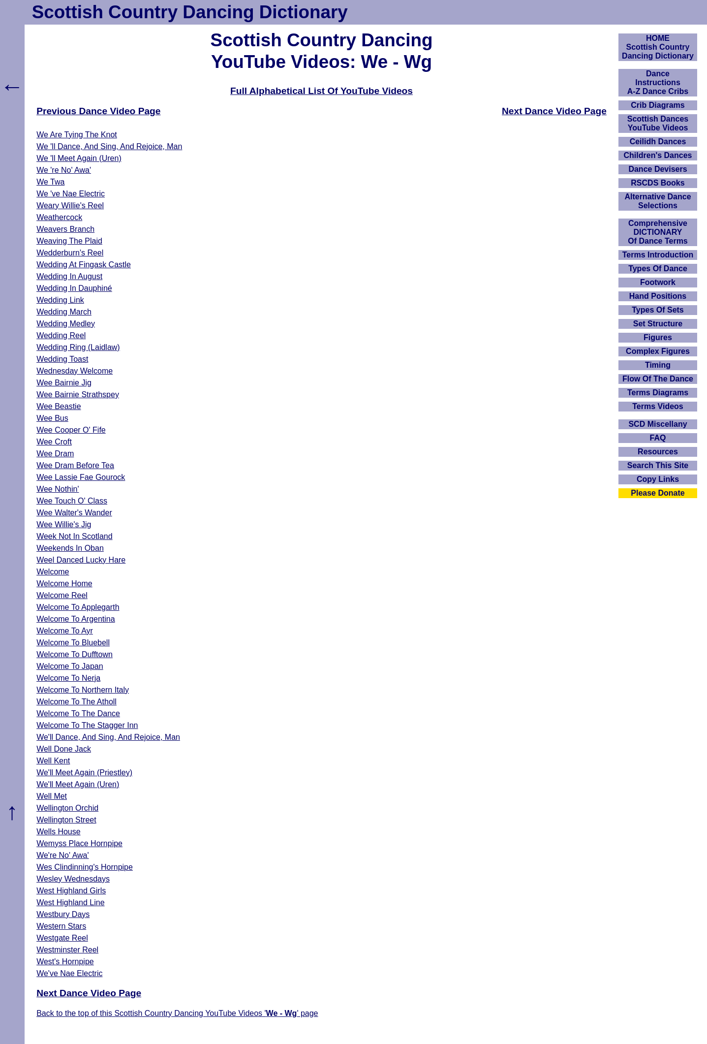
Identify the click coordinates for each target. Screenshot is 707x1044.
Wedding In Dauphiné (74, 288)
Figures (658, 337)
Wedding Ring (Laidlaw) (78, 347)
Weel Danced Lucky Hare (80, 560)
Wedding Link (60, 300)
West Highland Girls (71, 890)
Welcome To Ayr (64, 631)
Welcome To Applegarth (77, 607)
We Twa (50, 182)
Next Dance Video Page (554, 111)
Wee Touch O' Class (71, 501)
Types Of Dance (657, 268)
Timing (658, 365)
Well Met (51, 796)
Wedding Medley (65, 323)
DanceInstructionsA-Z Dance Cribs (657, 82)
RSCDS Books (657, 183)
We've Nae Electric (69, 973)
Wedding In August (69, 276)
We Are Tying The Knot (76, 134)
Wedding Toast (62, 359)
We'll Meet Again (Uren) (77, 784)
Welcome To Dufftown (74, 654)
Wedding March (64, 312)
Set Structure (657, 323)
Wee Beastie (58, 406)
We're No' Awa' (62, 855)
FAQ (658, 438)
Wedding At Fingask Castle (83, 264)
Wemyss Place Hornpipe (79, 843)
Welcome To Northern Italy (82, 690)
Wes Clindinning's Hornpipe (84, 867)
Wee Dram (55, 453)
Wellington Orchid (67, 808)
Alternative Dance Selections (657, 201)
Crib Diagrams (657, 105)
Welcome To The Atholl (76, 701)
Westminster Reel (67, 950)
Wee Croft (54, 442)
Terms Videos (657, 406)
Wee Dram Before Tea (75, 465)
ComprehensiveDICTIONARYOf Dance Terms (658, 232)
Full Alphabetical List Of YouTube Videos (321, 91)
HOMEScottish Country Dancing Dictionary (658, 47)
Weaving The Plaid (69, 241)
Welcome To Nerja (68, 678)
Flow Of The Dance (657, 379)
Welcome (52, 572)
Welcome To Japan (69, 666)
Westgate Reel (62, 938)
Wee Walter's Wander (74, 512)
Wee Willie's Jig (63, 524)
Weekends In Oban (70, 548)
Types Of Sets (658, 310)
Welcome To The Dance (78, 713)
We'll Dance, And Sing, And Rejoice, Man (108, 737)
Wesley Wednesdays (73, 879)
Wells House (58, 831)
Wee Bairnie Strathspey (77, 394)
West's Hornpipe (65, 961)
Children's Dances (658, 155)
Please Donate (657, 493)
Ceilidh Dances (658, 141)
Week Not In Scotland (74, 536)
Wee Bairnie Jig (64, 383)
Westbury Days (63, 914)
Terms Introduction (658, 255)
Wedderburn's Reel (69, 253)
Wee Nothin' (57, 489)
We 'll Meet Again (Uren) (79, 158)
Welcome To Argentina (75, 619)
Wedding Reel (61, 335)
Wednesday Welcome (74, 371)
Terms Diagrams (657, 392)
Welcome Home (64, 583)
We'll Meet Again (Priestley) (84, 772)
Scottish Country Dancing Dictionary (190, 12)
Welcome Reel (62, 595)
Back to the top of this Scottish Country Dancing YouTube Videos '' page (177, 1013)
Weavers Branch (65, 229)
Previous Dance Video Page (98, 111)
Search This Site (658, 465)
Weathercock (59, 217)
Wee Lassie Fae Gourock (80, 477)
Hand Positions (657, 296)
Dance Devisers (657, 169)
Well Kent (53, 761)
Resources (658, 451)
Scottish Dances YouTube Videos (657, 123)
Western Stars (61, 926)
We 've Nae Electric (70, 194)
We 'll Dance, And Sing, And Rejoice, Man (109, 146)
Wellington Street (66, 820)
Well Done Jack (63, 749)
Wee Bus (52, 418)
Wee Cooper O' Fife (71, 430)
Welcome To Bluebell (73, 642)
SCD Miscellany (657, 424)
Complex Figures (658, 351)
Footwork (658, 282)
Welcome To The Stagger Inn (87, 725)
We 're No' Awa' (63, 170)
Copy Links (658, 479)
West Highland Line (70, 902)
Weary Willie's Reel (70, 205)
